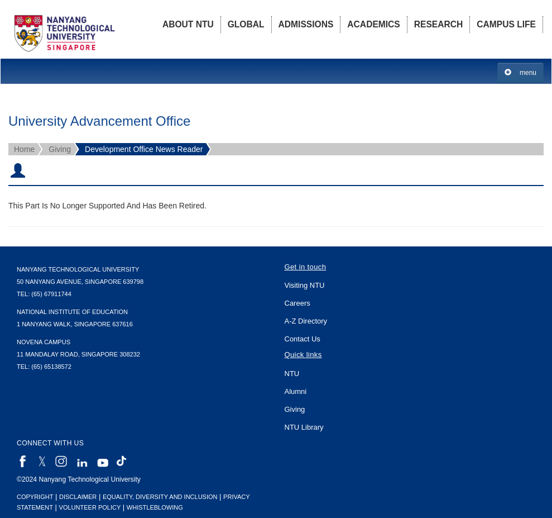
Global (246, 24)
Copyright (35, 496)
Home (24, 149)
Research (438, 24)
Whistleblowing (155, 507)
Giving (60, 149)
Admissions (306, 24)
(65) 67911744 (51, 294)
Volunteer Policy (90, 507)
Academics (373, 24)
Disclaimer (78, 496)
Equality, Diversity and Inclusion (160, 496)
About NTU (188, 24)
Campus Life (506, 24)
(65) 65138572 (51, 366)
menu (520, 72)
